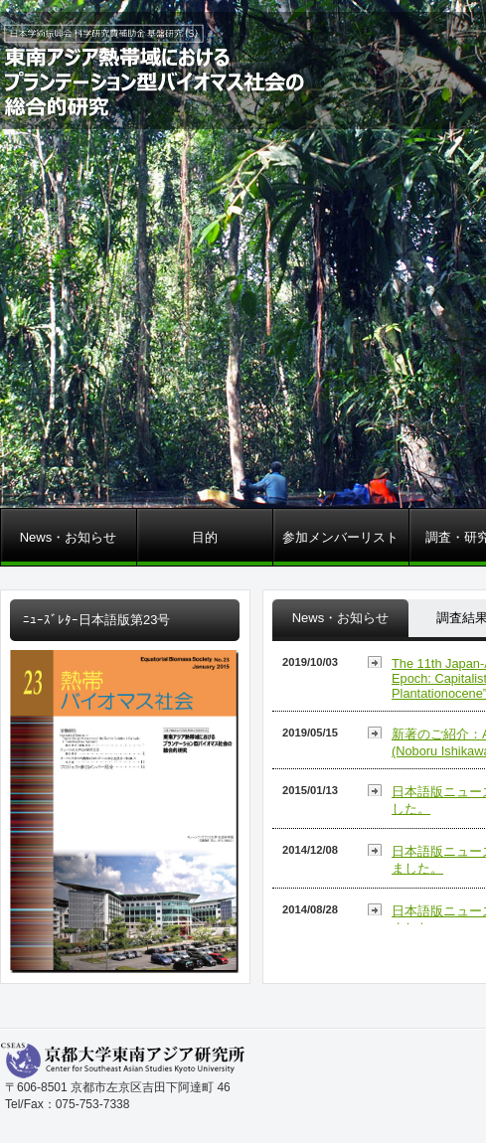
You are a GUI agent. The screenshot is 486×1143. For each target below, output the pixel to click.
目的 (205, 537)
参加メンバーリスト (340, 537)
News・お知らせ (68, 537)
